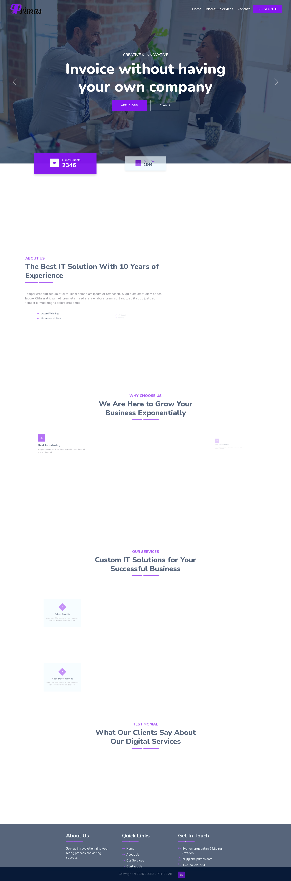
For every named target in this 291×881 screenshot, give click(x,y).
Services (226, 9)
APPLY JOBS (129, 105)
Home (196, 9)
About (210, 9)
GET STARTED (267, 9)
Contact (244, 9)
